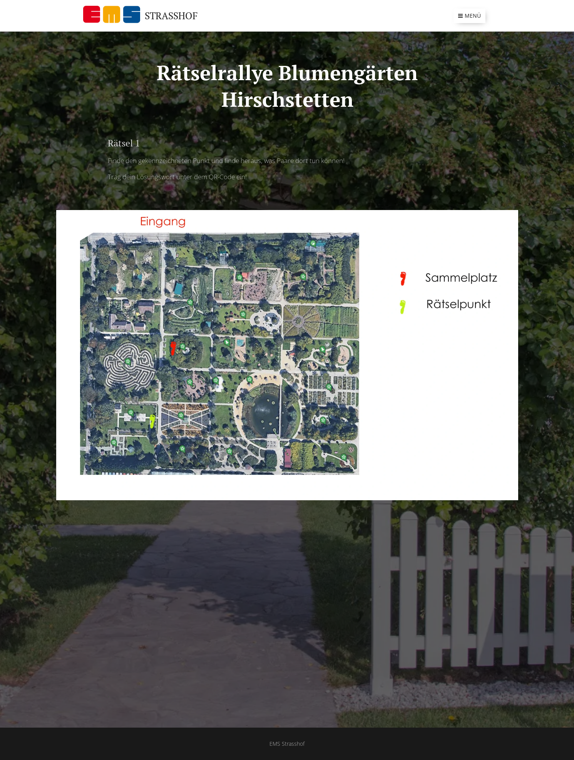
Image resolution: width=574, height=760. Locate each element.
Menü (469, 15)
